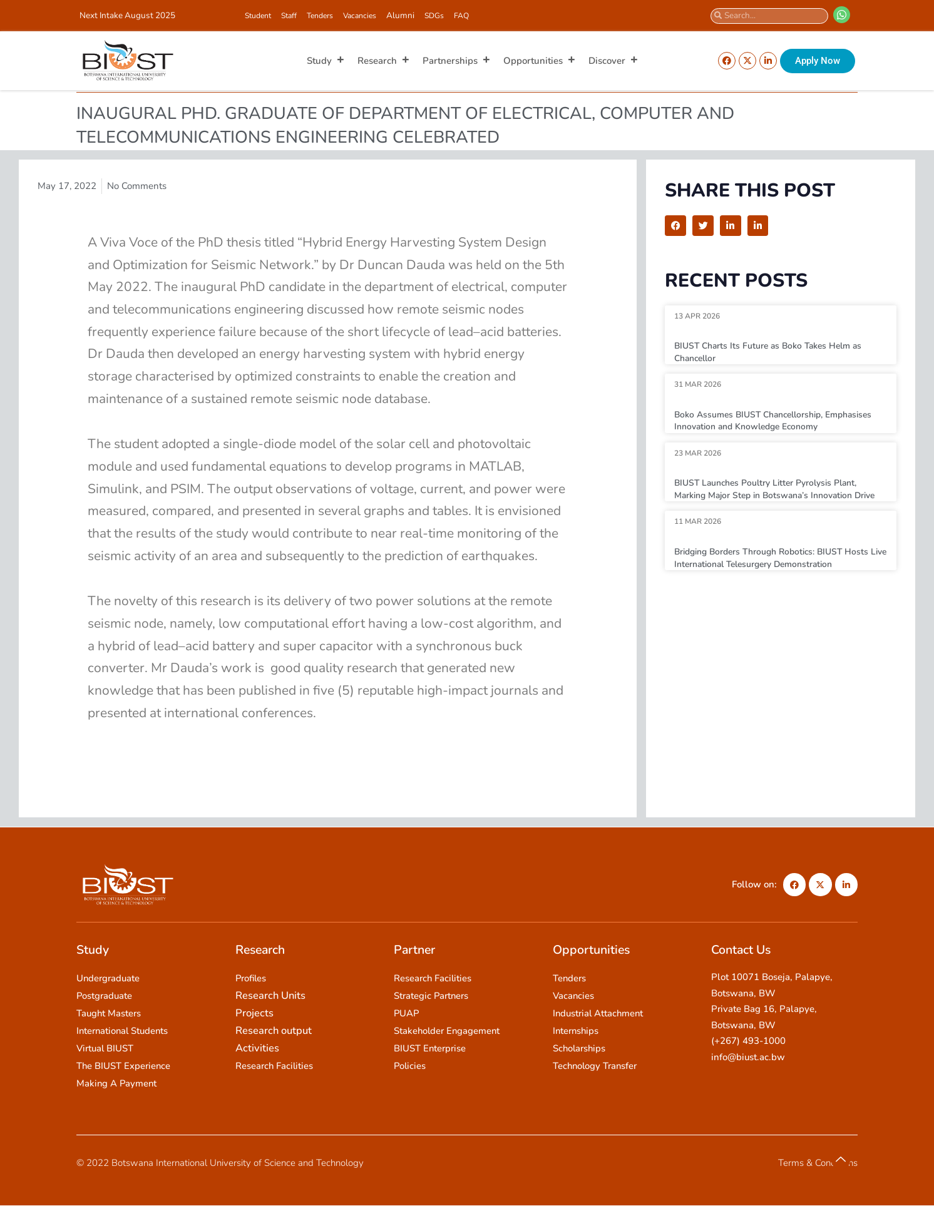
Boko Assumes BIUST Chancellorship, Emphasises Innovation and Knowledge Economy (779, 420)
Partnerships (457, 60)
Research (383, 60)
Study (326, 60)
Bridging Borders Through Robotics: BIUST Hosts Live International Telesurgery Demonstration (780, 570)
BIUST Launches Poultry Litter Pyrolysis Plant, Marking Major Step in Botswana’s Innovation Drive (774, 494)
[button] (675, 226)
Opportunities (539, 60)
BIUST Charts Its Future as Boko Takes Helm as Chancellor (775, 351)
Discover (613, 60)
